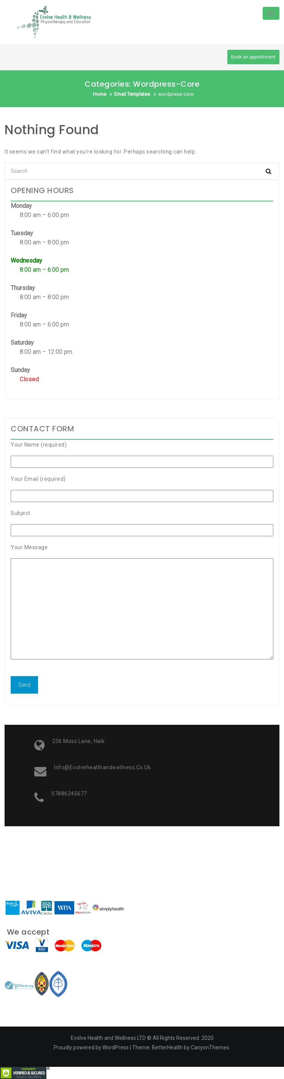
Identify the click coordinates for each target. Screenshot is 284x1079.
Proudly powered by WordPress (91, 1047)
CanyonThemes (210, 1047)
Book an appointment (253, 57)
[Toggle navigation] (271, 13)
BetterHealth (167, 1047)
